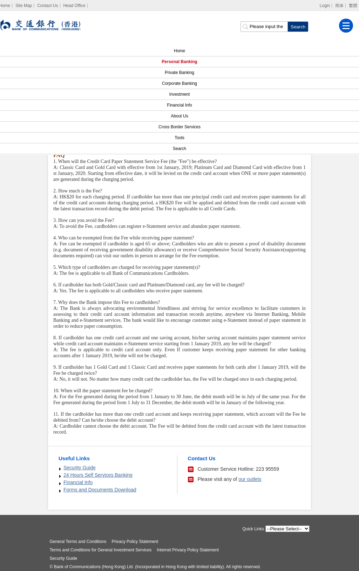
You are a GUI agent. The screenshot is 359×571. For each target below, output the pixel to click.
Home (179, 50)
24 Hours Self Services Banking (98, 475)
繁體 (353, 6)
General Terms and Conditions (78, 541)
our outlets (249, 479)
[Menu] (346, 26)
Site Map (23, 6)
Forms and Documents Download (99, 489)
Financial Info (179, 105)
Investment (179, 94)
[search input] (264, 26)
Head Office (74, 6)
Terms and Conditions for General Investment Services (101, 550)
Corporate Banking (179, 83)
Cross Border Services (179, 126)
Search (175, 148)
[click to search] (297, 26)
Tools (179, 137)
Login (325, 6)
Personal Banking (179, 61)
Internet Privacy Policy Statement (188, 550)
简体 (339, 6)
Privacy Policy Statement (134, 541)
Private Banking (179, 72)
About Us (179, 116)
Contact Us (47, 6)
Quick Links (253, 528)
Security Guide (79, 467)
